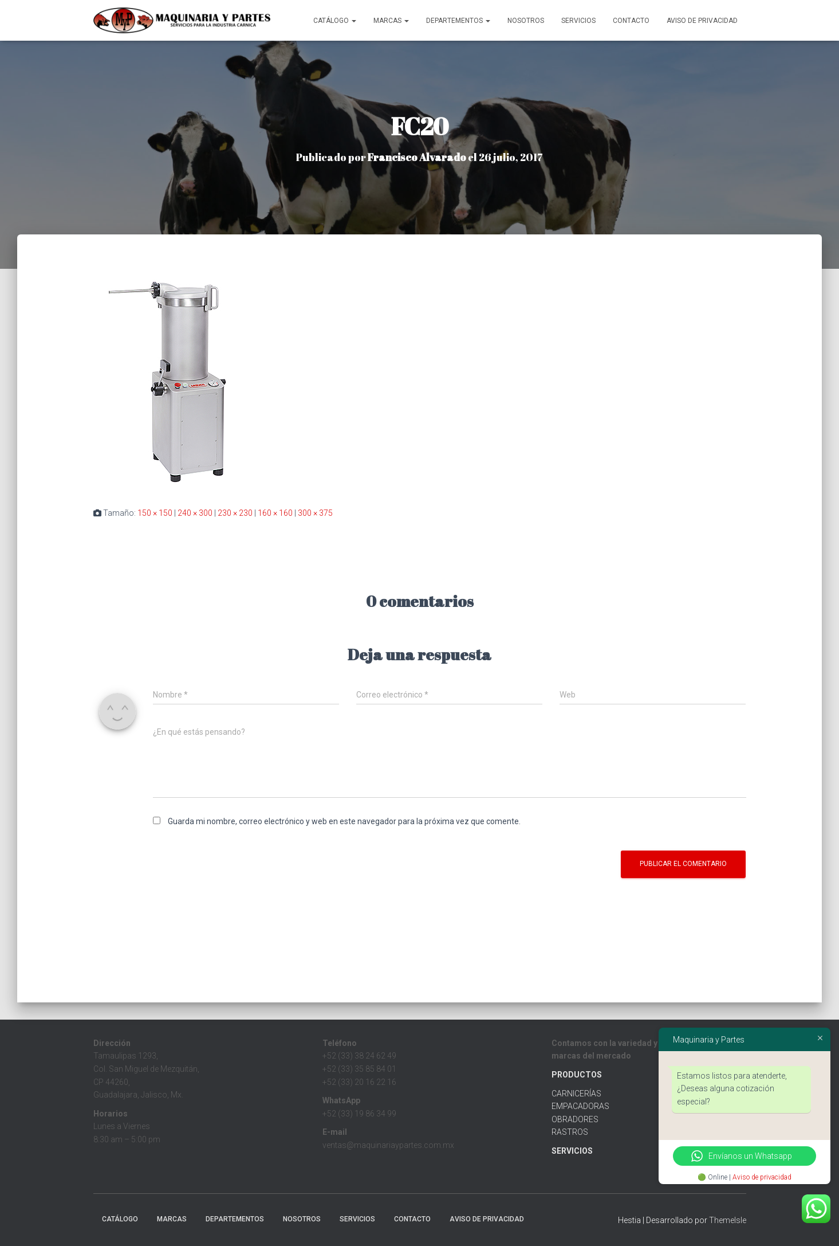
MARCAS (391, 21)
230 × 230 (235, 513)
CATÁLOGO (334, 21)
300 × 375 (315, 513)
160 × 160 (275, 513)
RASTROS (570, 1132)
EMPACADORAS (580, 1106)
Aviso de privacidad (761, 1177)
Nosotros (525, 21)
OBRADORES (575, 1119)
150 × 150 (154, 513)
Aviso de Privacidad (702, 21)
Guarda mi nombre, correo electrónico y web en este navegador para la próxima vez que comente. (344, 821)
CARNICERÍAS (576, 1093)
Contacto (631, 21)
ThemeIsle (727, 1220)
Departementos (458, 21)
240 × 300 (195, 513)
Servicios (578, 21)
